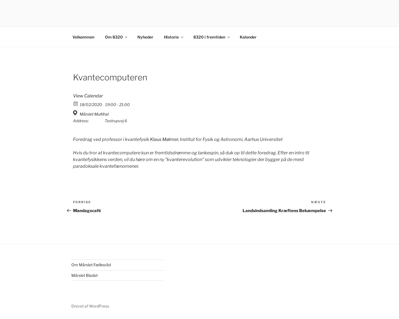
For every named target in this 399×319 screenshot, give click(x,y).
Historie (174, 37)
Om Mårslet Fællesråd (91, 264)
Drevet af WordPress (90, 306)
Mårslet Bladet (84, 275)
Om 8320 (116, 37)
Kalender (248, 37)
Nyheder (145, 37)
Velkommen (83, 37)
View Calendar (88, 96)
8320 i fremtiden (212, 37)
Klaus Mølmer (164, 139)
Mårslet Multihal (94, 114)
